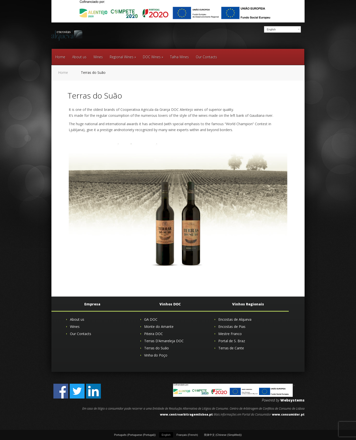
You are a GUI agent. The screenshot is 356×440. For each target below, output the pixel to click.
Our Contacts (206, 57)
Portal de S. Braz (231, 341)
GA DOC (150, 319)
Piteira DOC (153, 333)
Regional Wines (123, 57)
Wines (98, 57)
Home (60, 57)
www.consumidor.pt (288, 414)
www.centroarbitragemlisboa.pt (186, 414)
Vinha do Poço (155, 355)
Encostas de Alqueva (234, 319)
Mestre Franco (230, 333)
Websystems (292, 400)
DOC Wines (153, 57)
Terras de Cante (231, 348)
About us (79, 57)
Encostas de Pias (231, 326)
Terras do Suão (156, 348)
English (271, 29)
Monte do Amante (159, 326)
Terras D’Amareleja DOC (164, 341)
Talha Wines (179, 57)
